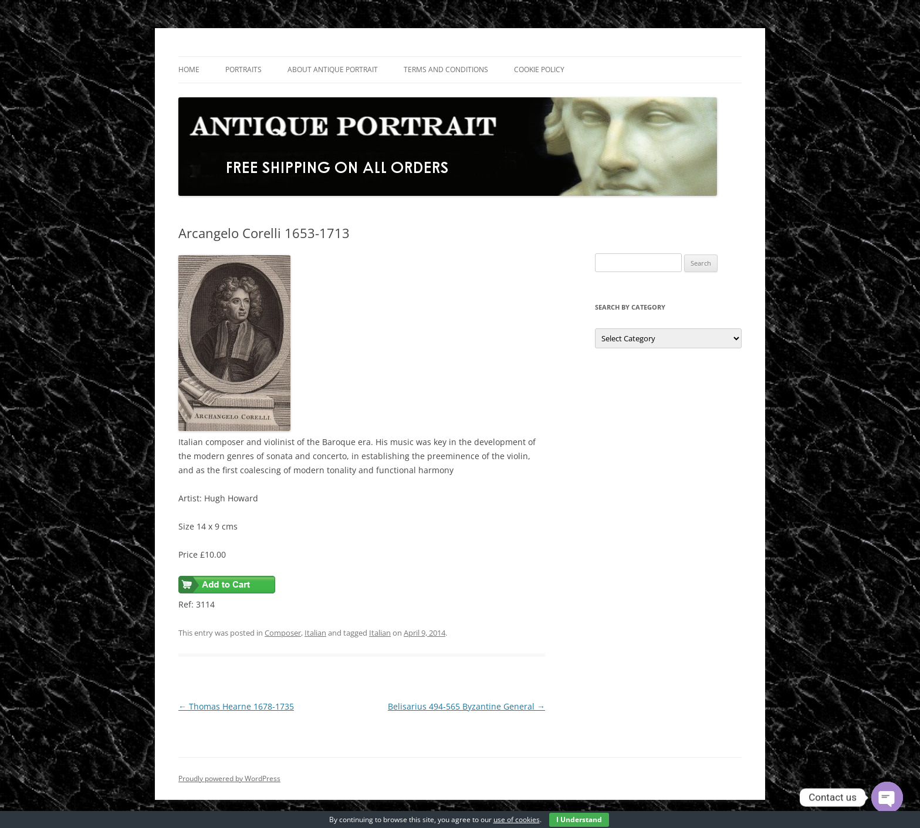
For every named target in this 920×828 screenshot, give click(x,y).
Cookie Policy (539, 69)
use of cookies (516, 819)
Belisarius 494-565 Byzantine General (466, 706)
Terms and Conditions (446, 69)
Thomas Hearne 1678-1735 (236, 706)
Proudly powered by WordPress (229, 778)
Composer (283, 632)
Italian (315, 632)
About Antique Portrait (333, 69)
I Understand (579, 819)
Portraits (243, 69)
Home (188, 69)
